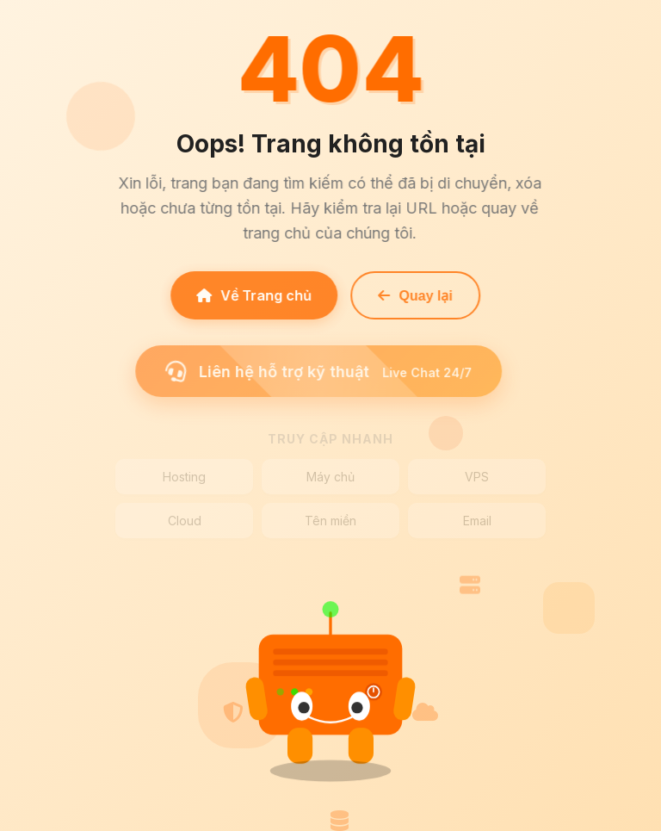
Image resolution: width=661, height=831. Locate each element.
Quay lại (412, 295)
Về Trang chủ (251, 295)
